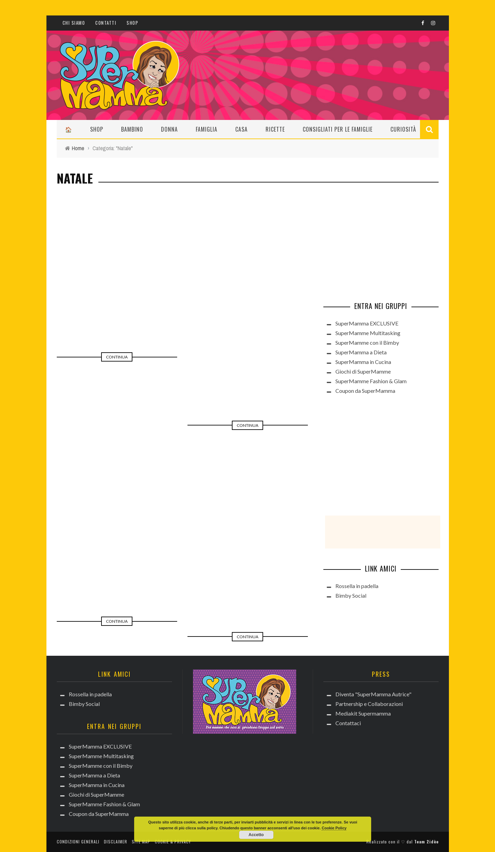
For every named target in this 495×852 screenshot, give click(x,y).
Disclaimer (115, 841)
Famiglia (206, 129)
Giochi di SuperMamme (363, 371)
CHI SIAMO (74, 22)
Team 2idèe (426, 841)
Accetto (255, 834)
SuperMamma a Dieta (361, 352)
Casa (241, 129)
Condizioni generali (78, 841)
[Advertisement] (375, 241)
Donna (169, 129)
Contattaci (348, 723)
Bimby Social (350, 595)
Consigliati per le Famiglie (338, 129)
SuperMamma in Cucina (363, 361)
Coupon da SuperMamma (365, 390)
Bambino (132, 129)
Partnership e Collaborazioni (369, 703)
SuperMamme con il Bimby (367, 342)
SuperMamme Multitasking (367, 333)
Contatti (105, 22)
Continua (117, 356)
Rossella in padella (356, 586)
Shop (132, 22)
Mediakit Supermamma (363, 713)
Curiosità (403, 129)
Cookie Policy (334, 828)
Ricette (275, 129)
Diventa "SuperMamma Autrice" (373, 694)
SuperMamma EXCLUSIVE (366, 323)
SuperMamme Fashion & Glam (371, 381)
